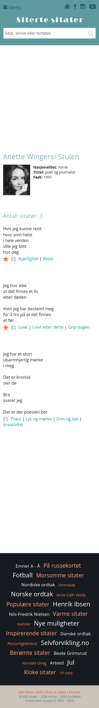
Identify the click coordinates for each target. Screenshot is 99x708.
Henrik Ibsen (71, 603)
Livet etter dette (47, 327)
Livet (23, 327)
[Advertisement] (49, 97)
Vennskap (67, 584)
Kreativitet (13, 424)
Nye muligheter (56, 623)
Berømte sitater (30, 652)
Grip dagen (79, 327)
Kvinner (24, 624)
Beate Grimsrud (70, 653)
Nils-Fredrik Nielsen (29, 614)
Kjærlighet (28, 259)
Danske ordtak (75, 634)
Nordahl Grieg (34, 663)
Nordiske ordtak (38, 585)
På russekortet (62, 565)
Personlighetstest (22, 643)
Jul (70, 662)
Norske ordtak (32, 593)
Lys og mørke (39, 419)
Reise (48, 259)
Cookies (74, 692)
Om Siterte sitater (31, 692)
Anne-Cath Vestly (71, 594)
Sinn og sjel (67, 419)
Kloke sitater (40, 672)
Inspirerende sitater (31, 633)
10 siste (66, 672)
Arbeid (57, 663)
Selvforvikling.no (65, 642)
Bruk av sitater (56, 692)
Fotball (23, 575)
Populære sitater (27, 604)
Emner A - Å (28, 566)
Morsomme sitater (60, 575)
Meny (12, 7)
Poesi (16, 419)
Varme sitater (70, 613)
